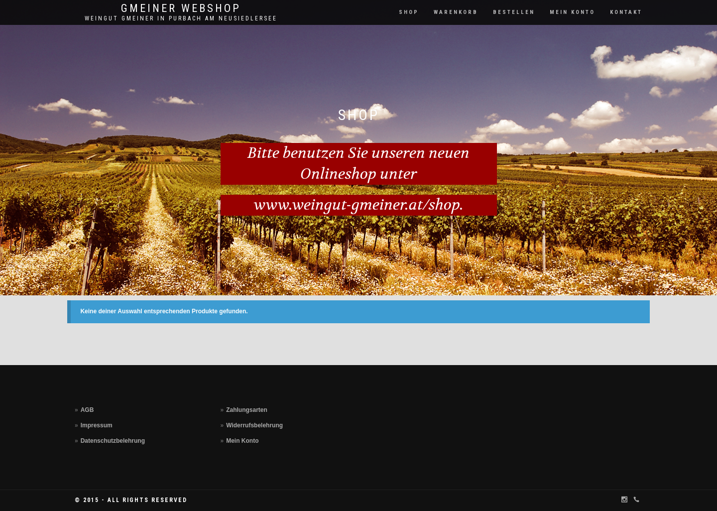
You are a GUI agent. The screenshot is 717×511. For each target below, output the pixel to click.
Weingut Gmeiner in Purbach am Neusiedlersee (181, 18)
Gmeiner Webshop (181, 8)
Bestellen (514, 12)
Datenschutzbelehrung (113, 440)
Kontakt (626, 12)
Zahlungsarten (246, 409)
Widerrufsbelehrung (254, 425)
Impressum (97, 425)
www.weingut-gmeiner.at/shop (356, 205)
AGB (87, 409)
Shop (409, 12)
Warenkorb (456, 12)
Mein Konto (572, 12)
